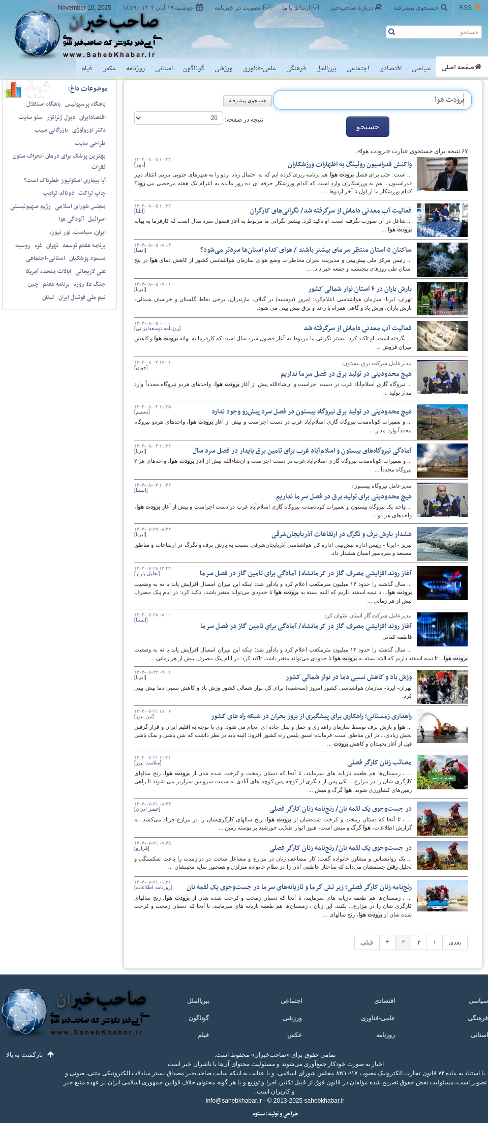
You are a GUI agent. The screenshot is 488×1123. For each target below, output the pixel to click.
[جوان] (141, 367)
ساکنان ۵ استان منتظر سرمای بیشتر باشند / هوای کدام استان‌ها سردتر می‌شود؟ (306, 250)
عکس (109, 68)
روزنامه (135, 68)
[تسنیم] (142, 412)
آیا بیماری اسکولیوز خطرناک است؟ (65, 180)
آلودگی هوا (71, 219)
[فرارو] (141, 848)
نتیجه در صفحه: (243, 119)
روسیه (22, 246)
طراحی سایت (90, 143)
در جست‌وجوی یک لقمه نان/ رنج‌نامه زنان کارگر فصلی (340, 809)
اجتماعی (358, 68)
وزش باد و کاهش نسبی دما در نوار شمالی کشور (349, 677)
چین (33, 284)
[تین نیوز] (144, 716)
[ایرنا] (140, 289)
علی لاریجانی (90, 272)
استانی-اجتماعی (45, 258)
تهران (52, 246)
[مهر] (139, 164)
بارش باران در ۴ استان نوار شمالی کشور (360, 289)
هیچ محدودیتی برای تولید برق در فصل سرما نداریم (344, 497)
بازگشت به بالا (24, 1054)
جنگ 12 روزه (90, 284)
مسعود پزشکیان (87, 258)
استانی (164, 68)
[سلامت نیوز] (147, 762)
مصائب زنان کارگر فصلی (379, 763)
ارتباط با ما (300, 7)
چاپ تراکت (92, 193)
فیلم (86, 68)
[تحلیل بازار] (147, 573)
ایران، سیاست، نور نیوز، (78, 232)
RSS (470, 7)
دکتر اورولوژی (89, 130)
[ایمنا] (140, 250)
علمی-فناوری (259, 68)
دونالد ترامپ (58, 193)
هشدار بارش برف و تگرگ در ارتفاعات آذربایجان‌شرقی (341, 534)
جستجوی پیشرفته (420, 7)
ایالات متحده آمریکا (48, 272)
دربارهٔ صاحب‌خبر (356, 7)
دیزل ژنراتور (61, 117)
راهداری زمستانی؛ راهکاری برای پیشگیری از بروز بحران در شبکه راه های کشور (311, 716)
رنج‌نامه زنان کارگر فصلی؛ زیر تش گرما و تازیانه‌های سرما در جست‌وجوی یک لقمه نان (299, 887)
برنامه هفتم (56, 284)
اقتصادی (390, 68)
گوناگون (193, 68)
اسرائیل (97, 219)
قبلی (367, 942)
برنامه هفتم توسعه (84, 246)
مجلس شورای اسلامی (80, 206)
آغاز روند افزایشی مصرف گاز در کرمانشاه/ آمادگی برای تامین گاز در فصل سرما (306, 626)
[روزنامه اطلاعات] (153, 887)
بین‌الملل (326, 68)
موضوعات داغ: (88, 89)
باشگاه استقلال (43, 104)
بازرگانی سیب (51, 130)
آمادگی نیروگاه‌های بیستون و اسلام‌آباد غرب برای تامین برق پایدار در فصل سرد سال (302, 451)
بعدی (455, 942)
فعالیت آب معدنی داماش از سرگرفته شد (357, 328)
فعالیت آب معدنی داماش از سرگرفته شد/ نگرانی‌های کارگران (331, 211)
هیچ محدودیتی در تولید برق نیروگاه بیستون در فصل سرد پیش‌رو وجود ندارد (311, 412)
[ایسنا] (141, 490)
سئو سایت (31, 117)
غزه (38, 246)
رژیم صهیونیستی (30, 206)
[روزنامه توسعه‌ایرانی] (157, 328)
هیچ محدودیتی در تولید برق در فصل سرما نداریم (346, 374)
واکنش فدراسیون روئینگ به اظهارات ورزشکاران (350, 164)
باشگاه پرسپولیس (85, 104)
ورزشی (224, 68)
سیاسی (421, 68)
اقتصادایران (92, 117)
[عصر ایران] (147, 809)
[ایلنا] (139, 211)
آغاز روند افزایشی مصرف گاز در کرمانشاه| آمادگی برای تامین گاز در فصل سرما (306, 573)
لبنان (48, 297)
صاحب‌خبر (95, 34)
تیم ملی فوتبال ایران (82, 297)
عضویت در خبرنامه (243, 7)
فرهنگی (296, 68)
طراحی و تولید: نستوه (275, 1114)
